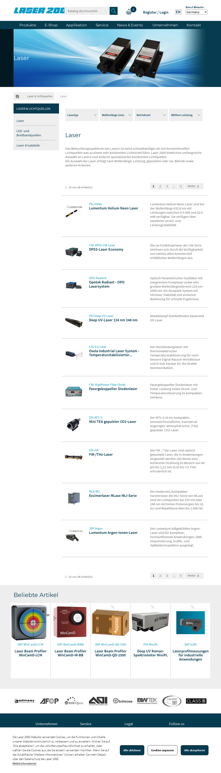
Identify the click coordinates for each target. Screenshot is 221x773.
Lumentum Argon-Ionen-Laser (113, 532)
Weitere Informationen (24, 763)
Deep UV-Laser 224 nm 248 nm (113, 320)
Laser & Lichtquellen (33, 108)
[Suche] (91, 11)
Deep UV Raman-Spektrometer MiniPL (150, 653)
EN (178, 12)
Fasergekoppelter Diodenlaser (113, 388)
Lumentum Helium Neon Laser (113, 208)
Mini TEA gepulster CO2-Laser (112, 421)
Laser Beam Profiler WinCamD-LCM (30, 653)
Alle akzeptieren (194, 750)
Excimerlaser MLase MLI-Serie (113, 495)
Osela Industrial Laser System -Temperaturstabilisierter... (114, 352)
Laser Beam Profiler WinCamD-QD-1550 (111, 653)
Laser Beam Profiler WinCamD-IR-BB (71, 653)
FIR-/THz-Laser (101, 454)
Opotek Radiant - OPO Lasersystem (106, 284)
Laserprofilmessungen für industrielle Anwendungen (191, 655)
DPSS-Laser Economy (106, 249)
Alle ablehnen (132, 750)
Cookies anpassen (162, 750)
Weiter (194, 186)
